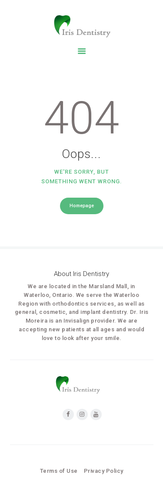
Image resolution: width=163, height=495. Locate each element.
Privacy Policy (103, 471)
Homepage (82, 206)
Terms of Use (59, 471)
